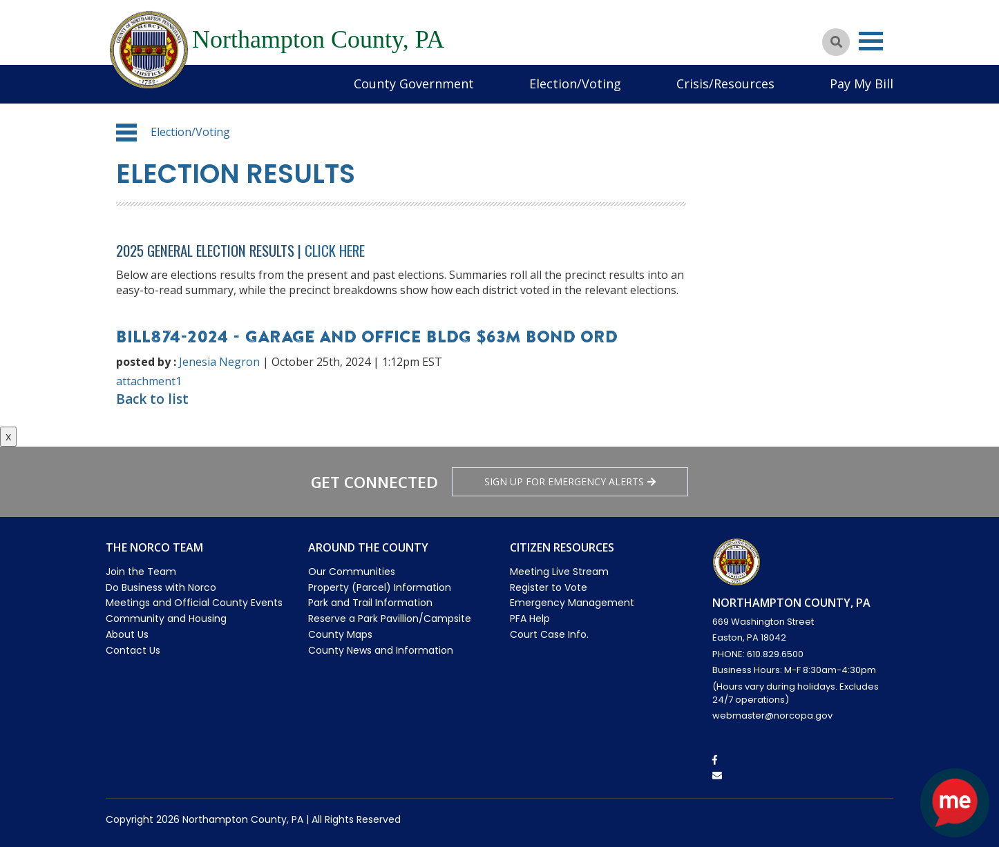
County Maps (340, 634)
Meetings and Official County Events (194, 603)
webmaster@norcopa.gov (772, 715)
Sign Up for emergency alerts (570, 481)
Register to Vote (548, 587)
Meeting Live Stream (559, 571)
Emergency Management (572, 603)
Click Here (335, 250)
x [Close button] (8, 436)
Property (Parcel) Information (379, 587)
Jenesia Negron (219, 361)
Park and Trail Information (370, 603)
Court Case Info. (549, 634)
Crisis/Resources (725, 83)
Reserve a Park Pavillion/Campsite (389, 618)
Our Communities (351, 571)
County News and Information (380, 650)
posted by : (146, 361)
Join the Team (141, 571)
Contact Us (133, 650)
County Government (414, 83)
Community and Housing (166, 618)
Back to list (152, 399)
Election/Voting (575, 83)
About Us (127, 634)
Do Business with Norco (161, 587)
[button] (126, 132)
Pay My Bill (861, 83)
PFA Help (530, 618)
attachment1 (149, 381)
